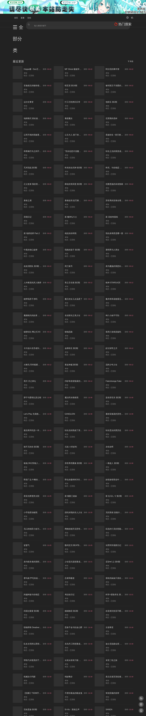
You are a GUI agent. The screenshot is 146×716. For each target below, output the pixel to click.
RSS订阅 (43, 711)
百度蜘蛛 (53, 711)
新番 (22, 17)
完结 (29, 17)
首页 (16, 17)
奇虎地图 (83, 711)
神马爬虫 (63, 711)
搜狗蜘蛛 (73, 711)
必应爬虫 (102, 711)
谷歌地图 (93, 711)
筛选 (130, 32)
